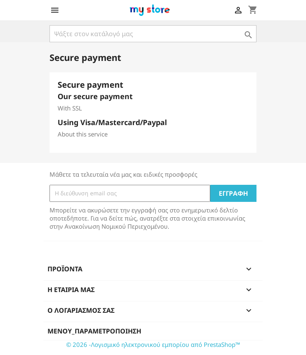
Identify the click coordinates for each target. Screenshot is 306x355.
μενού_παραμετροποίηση (94, 331)
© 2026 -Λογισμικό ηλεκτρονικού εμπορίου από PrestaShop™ (153, 344)
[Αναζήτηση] (153, 33)
